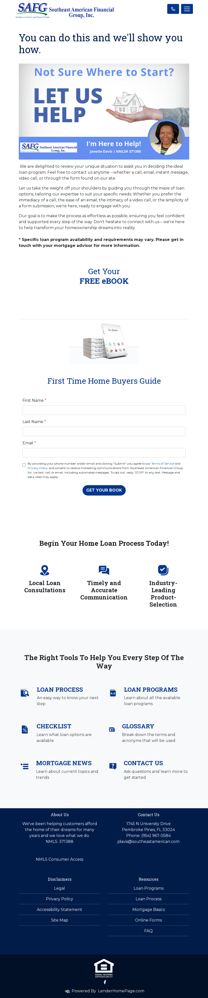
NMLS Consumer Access (59, 859)
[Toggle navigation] (187, 9)
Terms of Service (162, 463)
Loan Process (149, 899)
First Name (34, 400)
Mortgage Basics (148, 909)
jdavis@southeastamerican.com (148, 841)
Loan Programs (149, 888)
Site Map (59, 920)
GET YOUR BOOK (104, 490)
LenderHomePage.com (121, 991)
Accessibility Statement (59, 909)
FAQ (148, 930)
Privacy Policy (38, 468)
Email (29, 443)
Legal (59, 888)
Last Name (34, 421)
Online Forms (148, 920)
